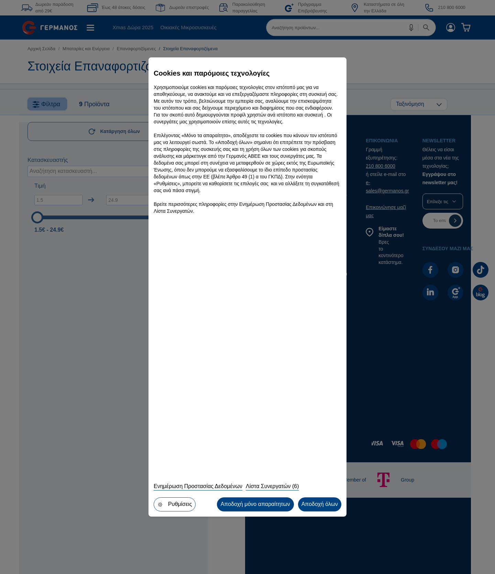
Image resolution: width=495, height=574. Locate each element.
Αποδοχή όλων (319, 504)
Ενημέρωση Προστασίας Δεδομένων (198, 486)
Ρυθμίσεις (174, 504)
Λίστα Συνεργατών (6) (272, 486)
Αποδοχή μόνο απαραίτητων (255, 504)
